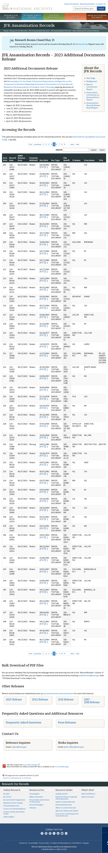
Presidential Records (11, 806)
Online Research (11, 790)
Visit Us (75, 16)
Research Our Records (11, 16)
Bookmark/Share (87, 4)
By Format (7, 797)
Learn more (85, 848)
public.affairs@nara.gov (74, 747)
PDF (42, 167)
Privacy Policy (44, 843)
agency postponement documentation (57, 693)
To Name (76, 160)
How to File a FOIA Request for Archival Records (67, 815)
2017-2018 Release (92, 701)
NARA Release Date (21, 157)
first (30, 144)
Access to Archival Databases (14, 809)
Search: (59, 149)
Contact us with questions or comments (17, 778)
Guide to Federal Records (65, 802)
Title (101, 160)
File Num (66, 159)
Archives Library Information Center (14, 813)
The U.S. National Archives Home (27, 6)
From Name (89, 160)
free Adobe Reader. (31, 765)
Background (91, 81)
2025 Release (14, 699)
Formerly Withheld (33, 159)
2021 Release (66, 699)
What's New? (88, 790)
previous (37, 144)
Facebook (42, 833)
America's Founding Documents (97, 16)
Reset (102, 150)
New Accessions (88, 797)
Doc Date (44, 160)
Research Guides (64, 790)
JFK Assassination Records (39, 31)
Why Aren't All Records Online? (67, 811)
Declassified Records (64, 805)
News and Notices (88, 794)
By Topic (6, 794)
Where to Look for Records (66, 808)
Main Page (90, 78)
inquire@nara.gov (19, 747)
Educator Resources (54, 16)
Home (6, 31)
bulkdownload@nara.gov (89, 675)
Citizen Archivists (71, 4)
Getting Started (61, 794)
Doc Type (55, 160)
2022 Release (40, 699)
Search (101, 8)
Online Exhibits (8, 817)
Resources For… (37, 790)
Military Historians (36, 797)
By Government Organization (14, 800)
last (77, 144)
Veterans (32, 808)
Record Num (12, 159)
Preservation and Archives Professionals (39, 801)
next (72, 144)
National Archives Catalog (13, 803)
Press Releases (67, 722)
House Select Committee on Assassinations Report (92, 96)
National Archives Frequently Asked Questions (66, 798)
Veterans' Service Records (32, 16)
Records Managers (36, 805)
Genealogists (34, 794)
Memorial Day (82, 44)
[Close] (105, 829)
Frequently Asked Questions (23, 722)
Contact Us (100, 4)
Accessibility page (62, 766)
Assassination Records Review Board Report (93, 105)
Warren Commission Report (91, 86)
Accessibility (33, 843)
